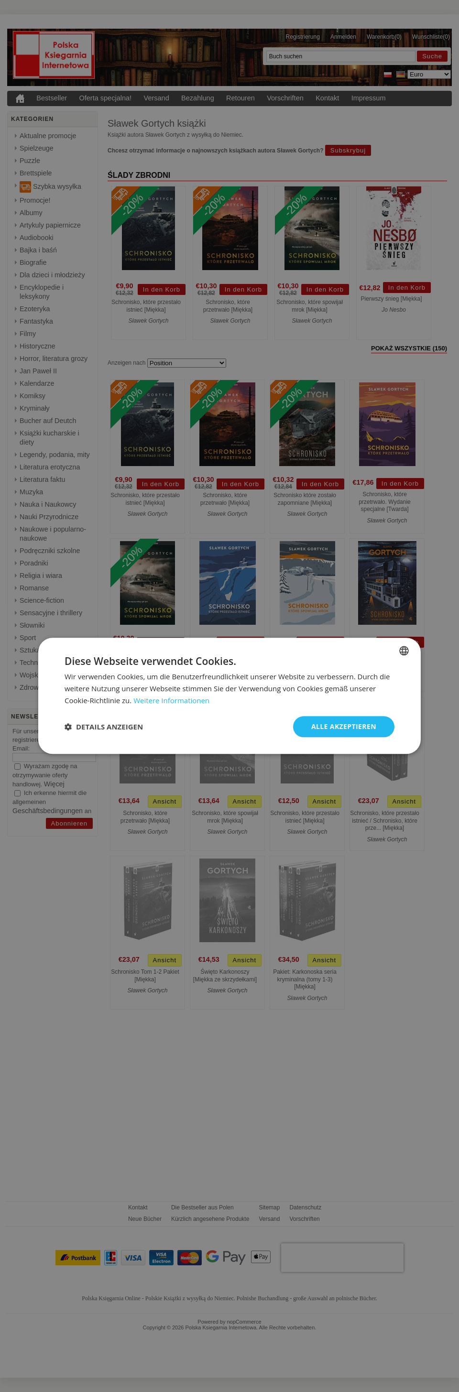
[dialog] (229, 696)
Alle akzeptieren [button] (343, 726)
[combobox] (404, 650)
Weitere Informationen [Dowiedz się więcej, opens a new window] (171, 700)
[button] (104, 726)
